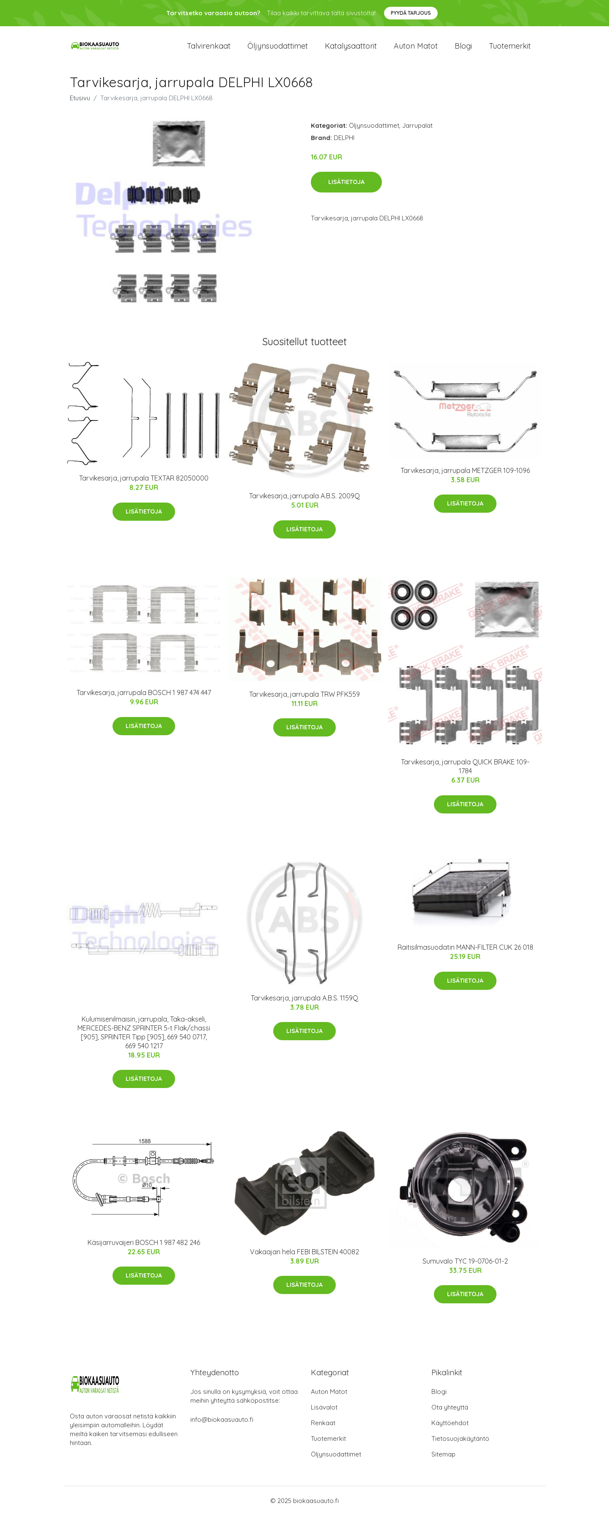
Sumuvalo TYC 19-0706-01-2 (465, 1270)
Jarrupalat (417, 135)
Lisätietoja (346, 191)
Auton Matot (329, 1401)
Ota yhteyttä (449, 1417)
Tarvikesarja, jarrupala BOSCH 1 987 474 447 (144, 702)
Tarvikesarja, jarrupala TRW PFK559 (304, 703)
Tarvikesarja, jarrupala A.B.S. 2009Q (304, 505)
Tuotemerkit (510, 50)
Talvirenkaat (208, 50)
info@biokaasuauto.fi (221, 1429)
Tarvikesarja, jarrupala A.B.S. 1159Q (304, 1007)
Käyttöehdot (450, 1433)
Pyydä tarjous (411, 13)
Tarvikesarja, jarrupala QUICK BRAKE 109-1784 (465, 775)
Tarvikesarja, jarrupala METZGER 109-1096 (465, 479)
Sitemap (443, 1464)
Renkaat (323, 1433)
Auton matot (416, 50)
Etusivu (80, 107)
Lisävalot (324, 1417)
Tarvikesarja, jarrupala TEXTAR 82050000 (143, 488)
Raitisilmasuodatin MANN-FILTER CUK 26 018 (465, 957)
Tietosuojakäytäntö (460, 1448)
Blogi (463, 50)
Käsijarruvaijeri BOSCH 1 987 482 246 (144, 1251)
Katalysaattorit (351, 50)
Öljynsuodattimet (277, 50)
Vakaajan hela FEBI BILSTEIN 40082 (304, 1261)
